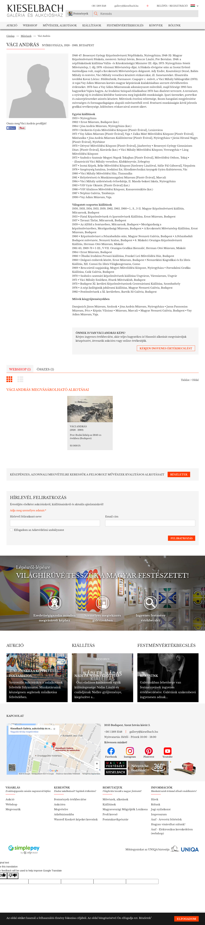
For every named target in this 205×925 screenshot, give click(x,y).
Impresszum (159, 810)
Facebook (111, 748)
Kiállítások (91, 25)
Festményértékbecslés (125, 25)
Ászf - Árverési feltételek (166, 815)
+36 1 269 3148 (98, 6)
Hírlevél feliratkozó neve (26, 512)
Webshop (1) (20, 369)
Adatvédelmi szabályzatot (48, 525)
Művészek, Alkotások (60, 25)
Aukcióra (59, 800)
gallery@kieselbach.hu (126, 6)
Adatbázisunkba (64, 810)
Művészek (26, 36)
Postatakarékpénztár (115, 815)
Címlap (10, 36)
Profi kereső (110, 810)
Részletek (145, 918)
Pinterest (148, 748)
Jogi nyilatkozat (161, 805)
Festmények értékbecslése (70, 795)
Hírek (154, 795)
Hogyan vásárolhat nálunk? (168, 820)
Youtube (168, 748)
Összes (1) (45, 369)
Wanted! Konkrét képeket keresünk (76, 815)
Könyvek (156, 25)
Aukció (11, 25)
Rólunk (174, 25)
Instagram (130, 748)
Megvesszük (13, 805)
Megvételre (61, 805)
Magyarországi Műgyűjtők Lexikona (125, 805)
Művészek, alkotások (115, 795)
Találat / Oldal (190, 380)
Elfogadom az (37, 526)
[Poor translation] (12, 871)
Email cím (111, 512)
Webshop (30, 25)
